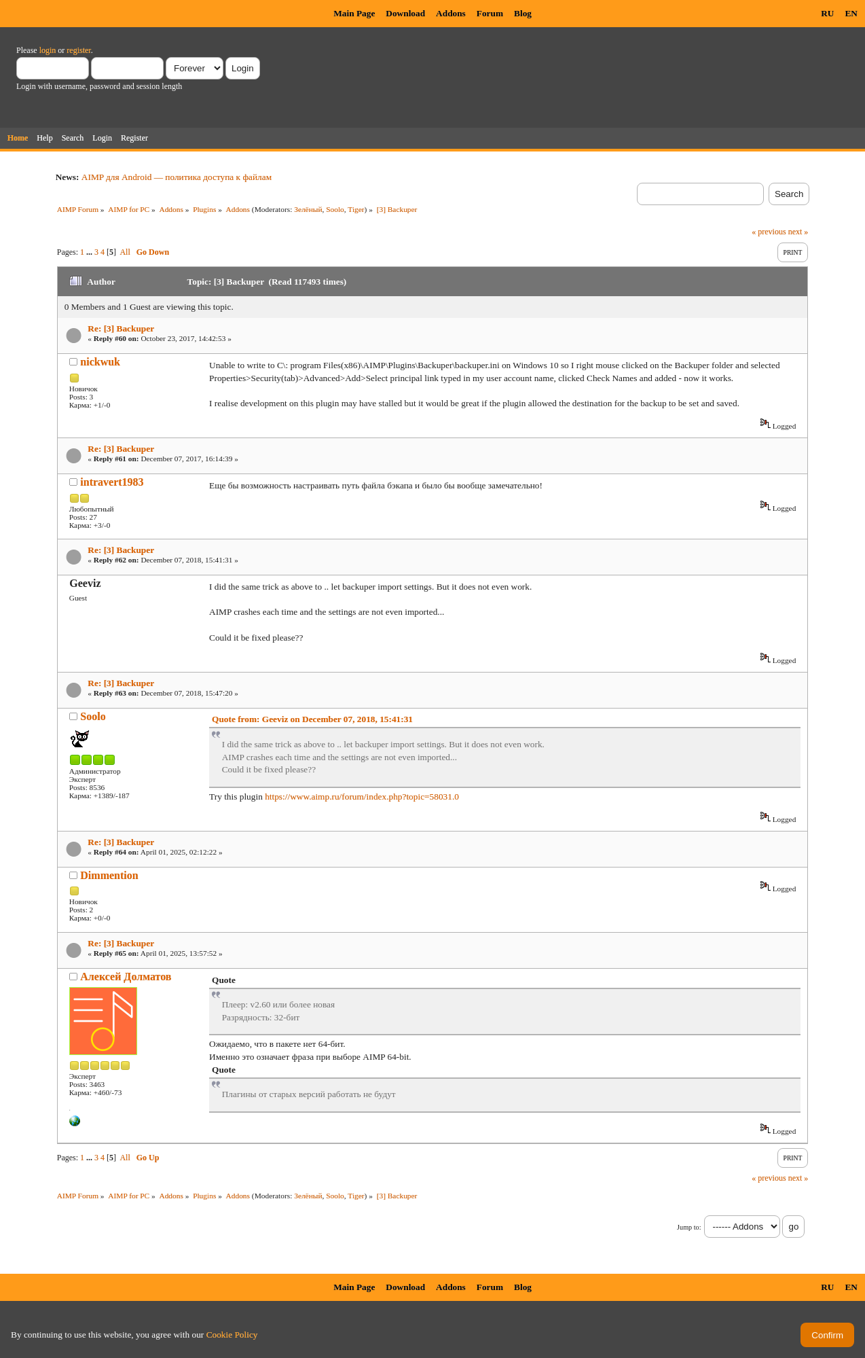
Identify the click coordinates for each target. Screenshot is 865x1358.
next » (798, 231)
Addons (451, 13)
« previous (769, 231)
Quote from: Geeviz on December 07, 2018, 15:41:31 (312, 719)
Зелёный (308, 209)
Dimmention (109, 875)
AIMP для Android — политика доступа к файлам (176, 177)
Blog (523, 13)
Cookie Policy (232, 1334)
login (47, 50)
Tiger (356, 209)
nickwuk (100, 362)
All (124, 252)
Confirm (827, 1335)
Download (405, 13)
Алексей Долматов (125, 976)
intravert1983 (111, 482)
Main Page (354, 13)
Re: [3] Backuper (121, 328)
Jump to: (689, 1227)
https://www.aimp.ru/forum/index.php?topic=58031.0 (362, 796)
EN (851, 13)
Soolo (335, 209)
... (90, 252)
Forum (490, 13)
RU (827, 13)
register (78, 50)
